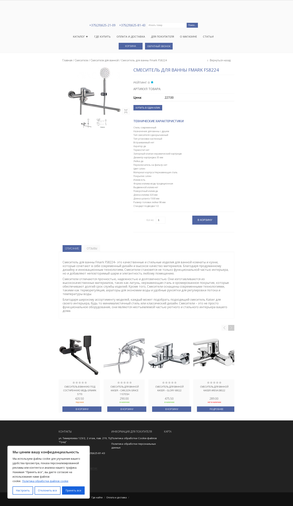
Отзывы (92, 248)
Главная (67, 60)
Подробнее (216, 409)
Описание (72, 248)
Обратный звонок (158, 46)
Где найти (97, 497)
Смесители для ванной (105, 60)
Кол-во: (150, 220)
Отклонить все (47, 490)
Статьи (208, 36)
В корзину (82, 409)
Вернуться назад (220, 60)
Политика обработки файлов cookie (45, 481)
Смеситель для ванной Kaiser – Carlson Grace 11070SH (124, 390)
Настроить (23, 490)
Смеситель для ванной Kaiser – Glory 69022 (169, 388)
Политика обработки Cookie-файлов (134, 438)
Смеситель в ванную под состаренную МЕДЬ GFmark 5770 (79, 390)
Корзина (130, 46)
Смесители (81, 60)
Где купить (102, 36)
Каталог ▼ (80, 36)
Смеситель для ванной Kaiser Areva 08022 (214, 388)
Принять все (73, 490)
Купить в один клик (148, 108)
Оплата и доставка (131, 36)
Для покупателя (162, 36)
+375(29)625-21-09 (102, 25)
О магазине (188, 36)
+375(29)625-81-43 (132, 25)
